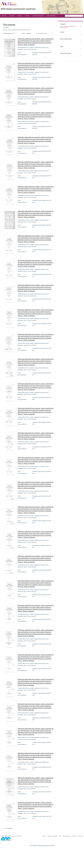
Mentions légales (66, 836)
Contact (44, 836)
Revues (12, 15)
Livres (20, 15)
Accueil (4, 15)
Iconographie (51, 15)
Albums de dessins (38, 15)
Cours (27, 15)
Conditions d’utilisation (52, 836)
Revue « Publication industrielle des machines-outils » (19, 29)
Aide (60, 836)
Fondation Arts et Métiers (16, 836)
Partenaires (74, 836)
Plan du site (80, 836)
